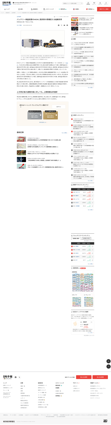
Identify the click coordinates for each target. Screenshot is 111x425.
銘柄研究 (34, 9)
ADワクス (78, 192)
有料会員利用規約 (50, 416)
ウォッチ (100, 3)
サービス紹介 (12, 414)
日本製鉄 (77, 206)
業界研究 (62, 9)
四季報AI (90, 9)
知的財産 (55, 414)
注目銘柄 (13, 12)
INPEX (77, 253)
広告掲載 (20, 414)
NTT (76, 260)
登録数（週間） (76, 238)
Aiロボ (77, 202)
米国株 (76, 9)
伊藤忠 (77, 246)
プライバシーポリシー (45, 414)
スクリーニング (48, 9)
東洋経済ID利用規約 (104, 414)
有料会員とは (42, 122)
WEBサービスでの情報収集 (31, 414)
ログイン (106, 3)
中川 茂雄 (19, 25)
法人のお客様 (101, 377)
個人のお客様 (85, 377)
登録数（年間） (86, 238)
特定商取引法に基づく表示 (66, 414)
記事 (20, 9)
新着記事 (7, 12)
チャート (94, 3)
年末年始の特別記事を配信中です (22, 2)
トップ (6, 9)
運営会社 (4, 414)
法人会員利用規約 (61, 416)
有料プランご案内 (104, 9)
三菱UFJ (77, 256)
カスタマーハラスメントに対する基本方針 (86, 414)
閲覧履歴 (88, 3)
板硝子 (77, 195)
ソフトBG (78, 249)
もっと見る (64, 132)
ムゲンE (77, 199)
